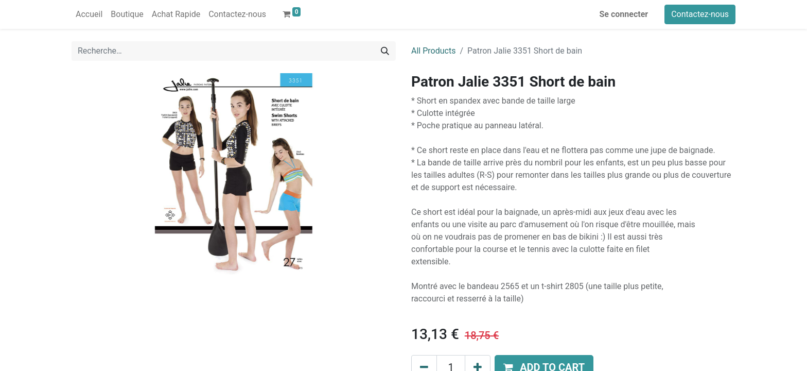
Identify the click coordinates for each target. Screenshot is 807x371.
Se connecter (624, 14)
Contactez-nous (700, 14)
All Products (433, 51)
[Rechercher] (385, 51)
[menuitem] (89, 14)
